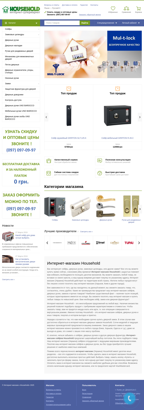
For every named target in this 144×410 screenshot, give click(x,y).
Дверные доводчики (14, 94)
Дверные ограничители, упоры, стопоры (19, 71)
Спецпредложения (107, 23)
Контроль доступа (22, 100)
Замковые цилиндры (22, 34)
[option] (93, 54)
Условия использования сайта (58, 405)
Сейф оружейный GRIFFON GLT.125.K (68, 138)
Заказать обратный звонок (90, 15)
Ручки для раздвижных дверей (19, 51)
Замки (22, 83)
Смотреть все (7, 280)
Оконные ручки (12, 78)
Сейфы (22, 29)
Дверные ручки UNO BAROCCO (19, 105)
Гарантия (84, 5)
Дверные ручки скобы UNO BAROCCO (17, 117)
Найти (84, 23)
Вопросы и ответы (51, 5)
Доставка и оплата (69, 5)
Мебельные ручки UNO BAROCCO (21, 111)
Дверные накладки (13, 45)
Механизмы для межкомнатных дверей (19, 57)
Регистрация (87, 394)
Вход (84, 390)
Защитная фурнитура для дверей (20, 89)
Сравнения (86, 397)
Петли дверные (12, 64)
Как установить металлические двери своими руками (25, 261)
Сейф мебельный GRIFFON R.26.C (118, 138)
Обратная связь (121, 403)
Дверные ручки (12, 40)
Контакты (94, 5)
